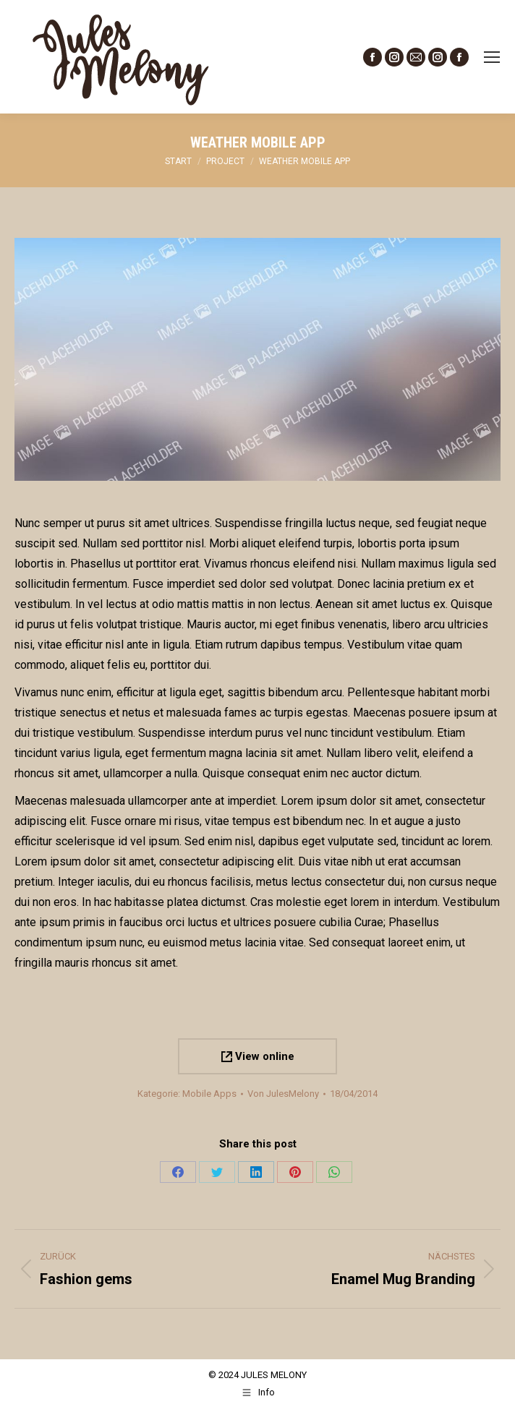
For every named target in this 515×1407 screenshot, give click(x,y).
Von (283, 1093)
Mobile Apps (209, 1093)
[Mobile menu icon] (492, 57)
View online (257, 1056)
